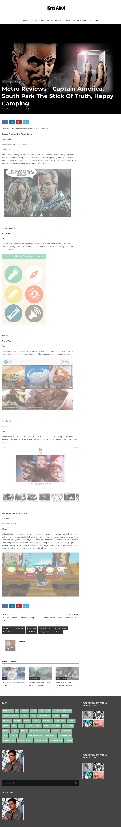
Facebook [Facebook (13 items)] (6, 721)
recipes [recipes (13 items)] (6, 730)
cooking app (31, 628)
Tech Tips (70, 20)
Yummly (58, 632)
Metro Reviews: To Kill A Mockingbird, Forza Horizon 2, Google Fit (66, 685)
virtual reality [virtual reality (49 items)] (65, 735)
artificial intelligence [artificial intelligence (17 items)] (62, 711)
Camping (6, 628)
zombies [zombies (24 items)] (69, 740)
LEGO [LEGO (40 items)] (21, 726)
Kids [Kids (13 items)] (13, 726)
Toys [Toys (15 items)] (22, 735)
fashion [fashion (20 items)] (17, 721)
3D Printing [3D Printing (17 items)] (7, 711)
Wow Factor (38, 20)
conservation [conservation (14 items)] (44, 716)
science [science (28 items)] (55, 730)
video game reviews (45, 632)
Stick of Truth (31, 632)
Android (28, 144)
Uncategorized (19, 82)
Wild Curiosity (54, 20)
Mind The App (7, 82)
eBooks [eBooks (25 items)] (64, 716)
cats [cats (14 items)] (33, 716)
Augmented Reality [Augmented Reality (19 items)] (10, 716)
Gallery (94, 20)
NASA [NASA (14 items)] (46, 726)
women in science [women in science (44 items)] (24, 740)
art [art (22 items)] (48, 711)
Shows (26, 20)
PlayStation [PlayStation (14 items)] (68, 726)
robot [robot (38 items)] (15, 730)
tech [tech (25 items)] (5, 735)
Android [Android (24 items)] (24, 711)
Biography (82, 20)
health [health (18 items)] (71, 721)
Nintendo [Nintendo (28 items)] (55, 726)
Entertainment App (60, 628)
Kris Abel (7, 109)
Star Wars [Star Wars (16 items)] (66, 730)
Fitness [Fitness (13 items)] (27, 721)
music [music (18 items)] (38, 726)
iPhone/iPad (19, 144)
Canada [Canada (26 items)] (25, 716)
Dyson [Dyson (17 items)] (56, 716)
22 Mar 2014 (19, 109)
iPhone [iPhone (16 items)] (6, 726)
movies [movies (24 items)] (29, 726)
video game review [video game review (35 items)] (35, 735)
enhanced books (44, 628)
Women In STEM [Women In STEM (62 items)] (41, 740)
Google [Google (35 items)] (36, 721)
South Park (20, 632)
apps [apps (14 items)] (41, 711)
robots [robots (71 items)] (24, 730)
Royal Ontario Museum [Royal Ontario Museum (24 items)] (40, 730)
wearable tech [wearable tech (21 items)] (8, 740)
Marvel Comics (8, 632)
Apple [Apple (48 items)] (34, 711)
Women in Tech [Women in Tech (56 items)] (56, 740)
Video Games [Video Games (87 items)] (50, 735)
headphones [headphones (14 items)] (60, 721)
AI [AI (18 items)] (16, 711)
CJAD (4, 678)
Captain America (18, 628)
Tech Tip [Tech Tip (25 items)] (14, 735)
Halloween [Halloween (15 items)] (47, 721)
